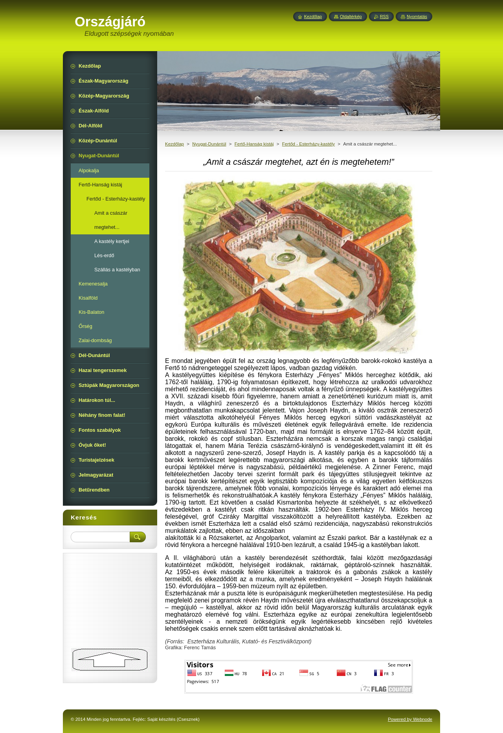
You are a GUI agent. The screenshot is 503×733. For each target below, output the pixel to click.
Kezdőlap (174, 144)
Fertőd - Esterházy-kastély (308, 144)
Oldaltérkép (351, 16)
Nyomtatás (417, 16)
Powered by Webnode (410, 719)
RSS (384, 16)
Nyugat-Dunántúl (209, 144)
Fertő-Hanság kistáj (254, 144)
